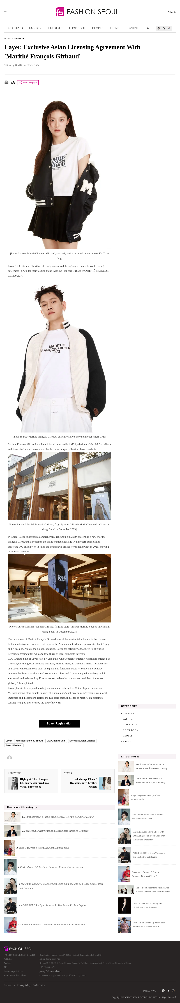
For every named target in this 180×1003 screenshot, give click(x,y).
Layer (9, 740)
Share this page (28, 82)
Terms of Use (9, 985)
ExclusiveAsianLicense (82, 740)
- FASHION (127, 719)
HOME (7, 38)
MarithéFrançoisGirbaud (29, 740)
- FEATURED (129, 713)
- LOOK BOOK (130, 730)
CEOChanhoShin (56, 740)
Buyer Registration (59, 723)
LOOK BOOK (77, 28)
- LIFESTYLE (129, 724)
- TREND (126, 741)
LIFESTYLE (55, 28)
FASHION (35, 28)
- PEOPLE (127, 736)
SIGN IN (172, 12)
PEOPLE (97, 28)
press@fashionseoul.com (50, 971)
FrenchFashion (14, 745)
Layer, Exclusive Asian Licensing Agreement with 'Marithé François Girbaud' (72, 52)
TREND (114, 28)
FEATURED (15, 28)
